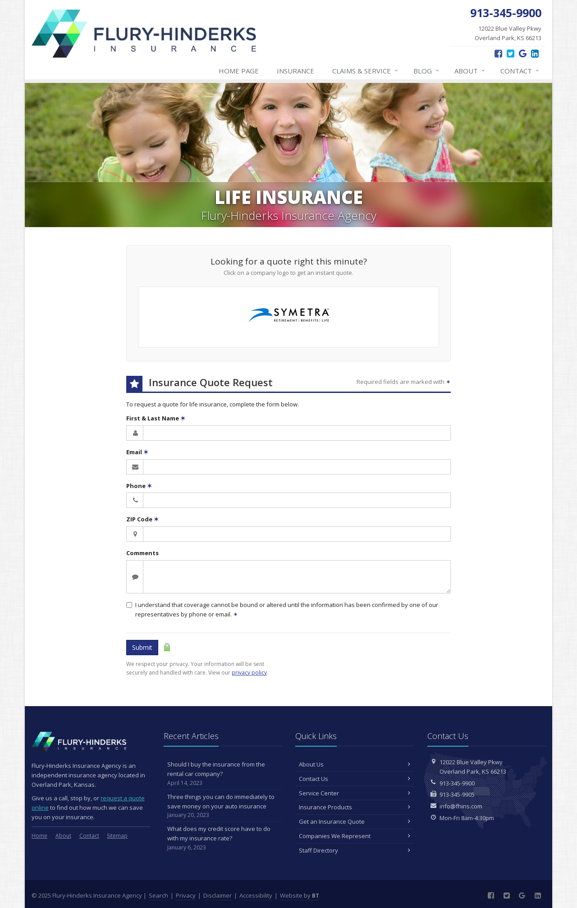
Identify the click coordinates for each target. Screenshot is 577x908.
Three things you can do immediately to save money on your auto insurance (223, 806)
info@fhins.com (461, 806)
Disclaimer (217, 895)
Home (39, 836)
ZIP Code (142, 519)
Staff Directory (354, 850)
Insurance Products (354, 807)
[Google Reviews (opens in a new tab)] (523, 53)
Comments (142, 553)
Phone (139, 486)
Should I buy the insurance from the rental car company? (223, 773)
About (470, 71)
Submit (142, 647)
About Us (354, 764)
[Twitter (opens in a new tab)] (510, 53)
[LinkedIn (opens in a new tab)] (535, 53)
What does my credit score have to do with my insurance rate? (223, 838)
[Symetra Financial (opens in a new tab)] (288, 317)
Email (137, 452)
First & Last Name (155, 418)
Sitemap (117, 836)
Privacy (186, 895)
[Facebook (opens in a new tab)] (498, 53)
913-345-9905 (457, 794)
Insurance (295, 70)
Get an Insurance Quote (354, 821)
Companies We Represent (354, 836)
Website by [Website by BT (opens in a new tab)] (299, 895)
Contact (520, 71)
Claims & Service (365, 71)
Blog (426, 71)
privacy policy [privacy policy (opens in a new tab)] (249, 672)
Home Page (239, 70)
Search (158, 895)
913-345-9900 (457, 783)
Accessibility (255, 895)
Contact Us (354, 779)
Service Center (354, 793)
